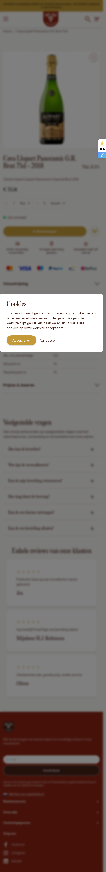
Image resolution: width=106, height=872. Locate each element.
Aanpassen (48, 340)
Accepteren (21, 340)
